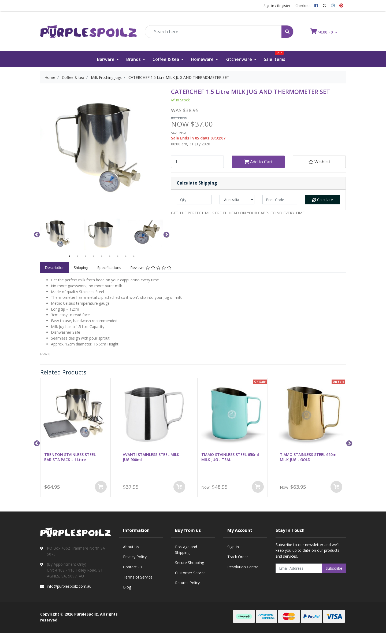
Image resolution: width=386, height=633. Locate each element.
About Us (131, 546)
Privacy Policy (135, 556)
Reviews (150, 267)
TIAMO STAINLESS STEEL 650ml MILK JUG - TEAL (230, 457)
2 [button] (77, 256)
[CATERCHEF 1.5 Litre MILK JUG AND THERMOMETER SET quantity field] (197, 162)
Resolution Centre (242, 566)
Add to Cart (258, 162)
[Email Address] (299, 568)
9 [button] (133, 256)
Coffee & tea (166, 59)
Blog (127, 587)
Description (55, 267)
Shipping (81, 267)
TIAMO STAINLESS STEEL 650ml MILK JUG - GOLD (308, 457)
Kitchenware (239, 59)
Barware (106, 59)
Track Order (237, 556)
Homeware (203, 59)
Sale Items (274, 56)
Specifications (109, 267)
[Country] (237, 199)
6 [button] (109, 256)
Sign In (233, 546)
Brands (134, 59)
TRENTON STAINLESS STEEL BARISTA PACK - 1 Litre (70, 457)
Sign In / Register (277, 5)
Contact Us (132, 566)
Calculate (322, 199)
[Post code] (279, 199)
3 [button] (85, 256)
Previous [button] (36, 234)
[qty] (194, 199)
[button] (319, 162)
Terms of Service (138, 577)
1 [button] (69, 256)
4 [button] (93, 256)
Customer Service (190, 572)
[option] (58, 234)
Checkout (303, 5)
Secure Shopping (189, 562)
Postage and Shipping (186, 549)
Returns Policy (187, 582)
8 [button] (125, 256)
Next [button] (165, 234)
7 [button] (117, 256)
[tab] (54, 267)
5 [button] (101, 256)
